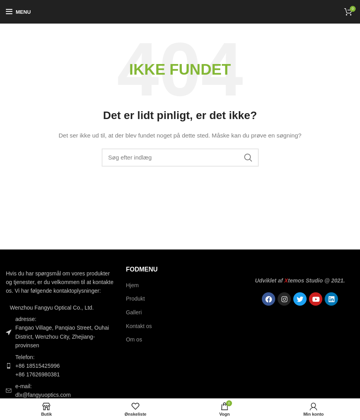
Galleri (134, 312)
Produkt (135, 298)
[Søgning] (180, 158)
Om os (134, 339)
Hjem (132, 285)
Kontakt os (139, 326)
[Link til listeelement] (60, 366)
